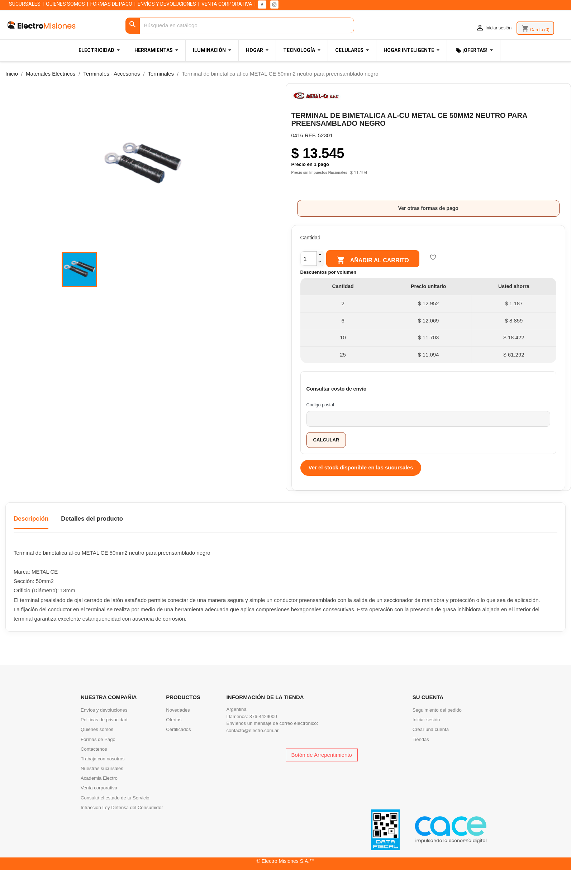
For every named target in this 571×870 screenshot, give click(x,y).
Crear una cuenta (431, 729)
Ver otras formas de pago (428, 208)
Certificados (178, 729)
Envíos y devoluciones (104, 710)
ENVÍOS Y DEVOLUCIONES (167, 4)
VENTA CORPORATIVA (226, 4)
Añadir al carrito (373, 260)
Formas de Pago (98, 739)
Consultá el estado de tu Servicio (115, 797)
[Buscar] (239, 26)
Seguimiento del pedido (437, 710)
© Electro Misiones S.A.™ (286, 861)
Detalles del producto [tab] (92, 518)
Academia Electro (99, 778)
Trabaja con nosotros (103, 758)
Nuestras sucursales (102, 768)
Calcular (326, 440)
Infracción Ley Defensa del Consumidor (122, 807)
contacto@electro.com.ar (253, 730)
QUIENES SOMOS (65, 4)
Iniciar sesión (426, 719)
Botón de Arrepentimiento (321, 755)
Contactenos (94, 749)
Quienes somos (97, 729)
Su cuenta (428, 697)
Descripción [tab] (31, 518)
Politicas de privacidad (104, 719)
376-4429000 (263, 716)
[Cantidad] (309, 258)
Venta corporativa (99, 787)
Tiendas (421, 739)
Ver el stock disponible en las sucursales (361, 467)
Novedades (178, 710)
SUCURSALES (25, 4)
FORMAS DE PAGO (111, 4)
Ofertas (173, 719)
